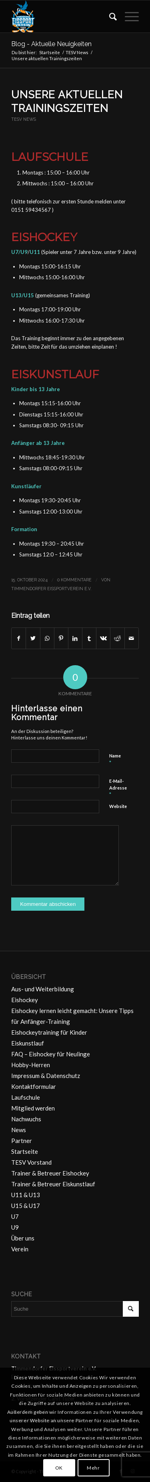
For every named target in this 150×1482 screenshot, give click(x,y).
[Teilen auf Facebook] (19, 638)
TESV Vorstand (31, 1162)
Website (118, 806)
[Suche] (109, 16)
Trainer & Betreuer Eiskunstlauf (53, 1184)
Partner (21, 1140)
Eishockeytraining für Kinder (49, 1032)
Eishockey (24, 999)
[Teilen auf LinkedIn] (75, 638)
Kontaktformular (33, 1086)
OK (59, 1468)
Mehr (93, 1468)
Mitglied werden (33, 1108)
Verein (19, 1249)
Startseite (24, 1151)
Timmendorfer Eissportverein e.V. (51, 588)
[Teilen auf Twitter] (33, 638)
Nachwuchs (26, 1119)
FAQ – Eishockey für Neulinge (50, 1054)
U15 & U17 (25, 1205)
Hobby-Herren (30, 1064)
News (18, 1129)
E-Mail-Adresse (118, 788)
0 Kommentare (74, 579)
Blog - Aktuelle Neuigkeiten (51, 44)
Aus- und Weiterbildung (42, 989)
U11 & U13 (25, 1194)
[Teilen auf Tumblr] (89, 638)
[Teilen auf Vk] (103, 638)
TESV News (23, 119)
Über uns (22, 1238)
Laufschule (25, 1097)
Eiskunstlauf (27, 1043)
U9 (15, 1227)
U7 (15, 1216)
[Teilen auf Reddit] (117, 638)
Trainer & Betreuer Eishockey (50, 1173)
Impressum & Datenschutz (45, 1075)
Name (115, 759)
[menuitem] (109, 16)
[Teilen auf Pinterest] (61, 638)
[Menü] (128, 16)
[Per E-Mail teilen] (131, 638)
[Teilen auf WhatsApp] (47, 638)
